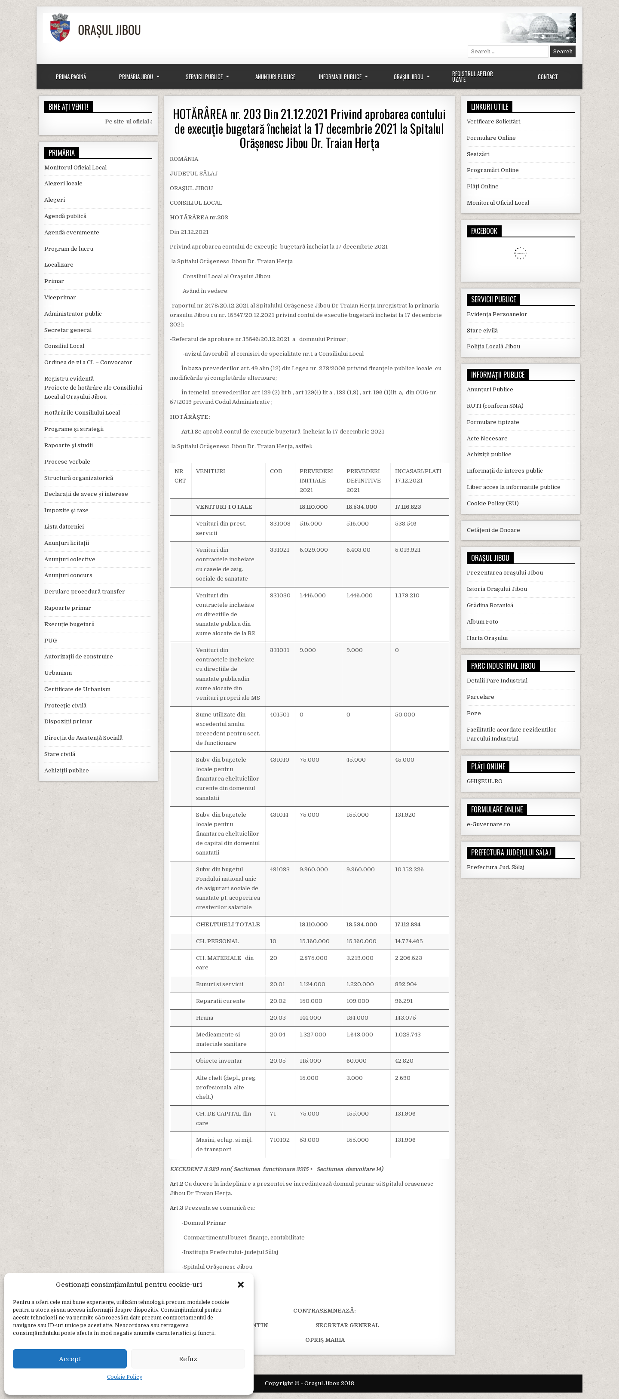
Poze (474, 713)
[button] (240, 1284)
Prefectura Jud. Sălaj (495, 867)
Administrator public (73, 314)
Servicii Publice (204, 76)
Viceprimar (60, 297)
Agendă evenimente (71, 232)
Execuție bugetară (69, 624)
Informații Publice (340, 76)
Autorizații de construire (78, 656)
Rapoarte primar (67, 608)
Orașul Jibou (408, 76)
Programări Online (493, 170)
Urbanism (58, 673)
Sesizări (478, 154)
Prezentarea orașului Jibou (505, 572)
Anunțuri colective (69, 559)
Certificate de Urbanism (77, 689)
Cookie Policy (124, 1377)
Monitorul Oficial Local (75, 167)
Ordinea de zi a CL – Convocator (88, 362)
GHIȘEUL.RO (485, 781)
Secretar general (68, 330)
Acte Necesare (487, 438)
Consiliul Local (64, 346)
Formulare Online (491, 138)
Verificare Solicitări (494, 121)
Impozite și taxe (66, 510)
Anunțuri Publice (275, 76)
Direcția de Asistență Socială (83, 738)
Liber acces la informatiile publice (514, 487)
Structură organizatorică (78, 478)
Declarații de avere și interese (86, 494)
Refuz (188, 1359)
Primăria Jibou (136, 76)
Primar (54, 281)
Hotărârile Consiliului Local (82, 412)
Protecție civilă (65, 705)
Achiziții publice (66, 770)
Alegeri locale (63, 183)
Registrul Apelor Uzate (472, 76)
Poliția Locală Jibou (493, 346)
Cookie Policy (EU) (493, 503)
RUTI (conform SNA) (495, 406)
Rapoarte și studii (68, 445)
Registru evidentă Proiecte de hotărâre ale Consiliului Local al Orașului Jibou (93, 387)
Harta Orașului (487, 638)
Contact (548, 76)
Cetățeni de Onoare (493, 530)
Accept (70, 1359)
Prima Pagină (71, 76)
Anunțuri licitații (66, 543)
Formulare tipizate (493, 422)
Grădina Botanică (490, 605)
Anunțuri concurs (68, 575)
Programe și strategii (74, 429)
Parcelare (480, 697)
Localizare (59, 264)
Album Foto (482, 621)
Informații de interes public (505, 470)
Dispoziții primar (68, 721)
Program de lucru (68, 249)
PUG (50, 640)
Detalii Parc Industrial (497, 680)
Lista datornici (64, 526)
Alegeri (54, 200)
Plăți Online (483, 186)
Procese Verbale (67, 461)
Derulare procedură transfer (84, 591)
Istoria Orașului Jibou (497, 589)
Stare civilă (59, 754)
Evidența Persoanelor (497, 314)
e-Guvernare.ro (488, 824)
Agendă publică (65, 216)
